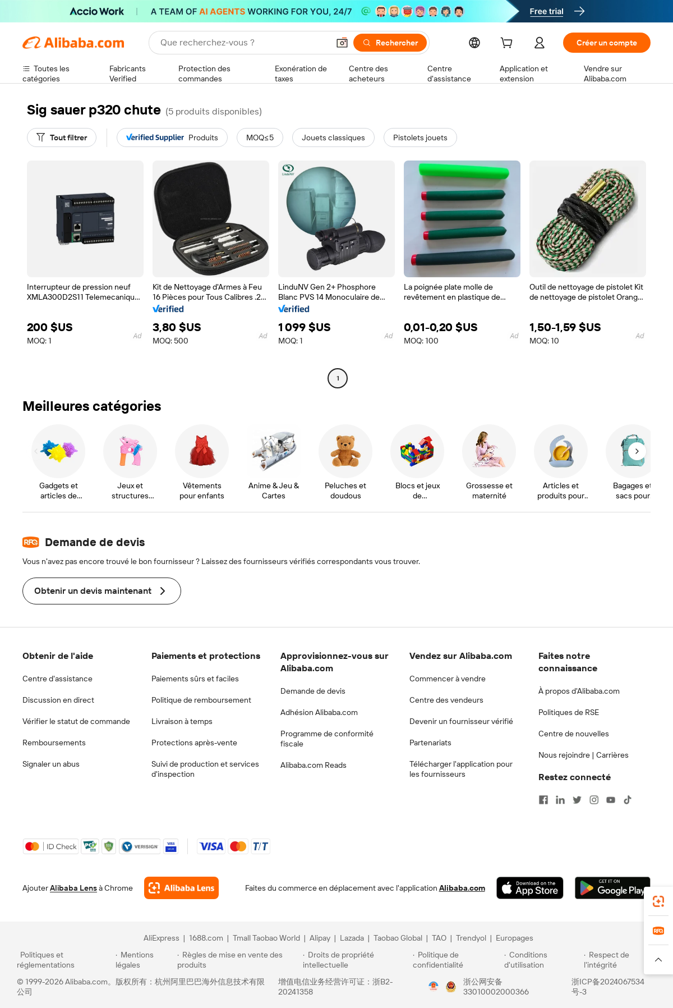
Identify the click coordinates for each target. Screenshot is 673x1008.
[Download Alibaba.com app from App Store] (530, 888)
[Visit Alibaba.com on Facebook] (543, 800)
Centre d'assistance (57, 678)
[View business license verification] (433, 986)
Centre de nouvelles (573, 733)
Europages (514, 937)
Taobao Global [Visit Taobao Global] (398, 937)
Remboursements (54, 742)
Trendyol (471, 937)
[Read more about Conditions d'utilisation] (542, 960)
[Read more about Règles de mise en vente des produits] (238, 960)
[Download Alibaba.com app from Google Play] (613, 888)
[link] (658, 901)
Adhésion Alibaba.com (319, 712)
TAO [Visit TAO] (439, 937)
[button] (342, 42)
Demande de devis (312, 690)
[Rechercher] (390, 43)
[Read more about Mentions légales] (144, 960)
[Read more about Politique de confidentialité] (457, 960)
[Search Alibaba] (243, 42)
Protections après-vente (194, 742)
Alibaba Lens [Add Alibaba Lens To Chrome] (73, 887)
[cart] (508, 44)
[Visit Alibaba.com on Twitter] (577, 800)
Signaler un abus (51, 763)
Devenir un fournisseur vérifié (461, 721)
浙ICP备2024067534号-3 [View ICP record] (607, 986)
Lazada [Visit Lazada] (352, 937)
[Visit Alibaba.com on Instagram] (594, 800)
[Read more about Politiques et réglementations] (64, 960)
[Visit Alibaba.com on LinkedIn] (560, 800)
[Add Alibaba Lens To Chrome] (181, 888)
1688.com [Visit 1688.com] (206, 937)
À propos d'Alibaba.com (579, 690)
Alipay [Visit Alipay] (320, 937)
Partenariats (430, 742)
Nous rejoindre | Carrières (583, 754)
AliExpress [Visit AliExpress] (161, 937)
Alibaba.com (462, 887)
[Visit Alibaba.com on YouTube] (611, 800)
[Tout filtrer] (61, 137)
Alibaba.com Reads (313, 764)
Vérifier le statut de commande (76, 721)
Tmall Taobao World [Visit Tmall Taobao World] (266, 937)
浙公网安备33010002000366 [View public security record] (496, 986)
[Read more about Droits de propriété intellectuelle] (356, 960)
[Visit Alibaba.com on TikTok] (628, 800)
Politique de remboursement (201, 699)
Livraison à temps (182, 721)
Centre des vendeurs (446, 699)
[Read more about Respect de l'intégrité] (620, 960)
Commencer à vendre (447, 678)
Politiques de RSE (568, 712)
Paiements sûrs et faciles (195, 678)
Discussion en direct (58, 699)
